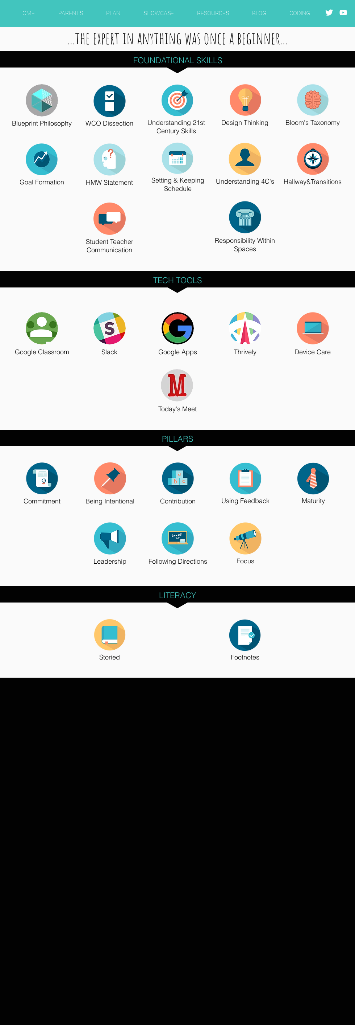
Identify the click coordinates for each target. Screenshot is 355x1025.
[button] (70, 10)
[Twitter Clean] (329, 12)
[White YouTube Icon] (343, 12)
